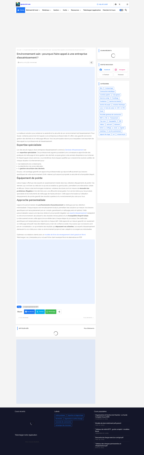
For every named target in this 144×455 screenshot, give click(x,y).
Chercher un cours (109, 10)
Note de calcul (110, 108)
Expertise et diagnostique (75, 415)
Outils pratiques (60, 415)
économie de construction (63, 422)
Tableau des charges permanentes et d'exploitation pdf (108, 444)
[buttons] (115, 4)
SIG (106, 118)
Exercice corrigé (104, 98)
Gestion (56, 10)
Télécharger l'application (92, 10)
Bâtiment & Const (32, 10)
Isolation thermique (119, 104)
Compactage (109, 88)
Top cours (103, 121)
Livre (101, 108)
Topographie (112, 121)
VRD (120, 121)
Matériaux (45, 10)
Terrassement (114, 118)
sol (114, 134)
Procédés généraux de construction (110, 114)
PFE (123, 108)
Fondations (103, 101)
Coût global (116, 95)
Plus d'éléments (89, 328)
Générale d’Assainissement (74, 150)
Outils (65, 10)
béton (102, 128)
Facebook (30, 311)
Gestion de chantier (115, 101)
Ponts (101, 111)
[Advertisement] (72, 30)
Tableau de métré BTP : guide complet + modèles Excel (112, 430)
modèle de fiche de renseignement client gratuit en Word (65, 235)
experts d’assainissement (78, 213)
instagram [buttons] (122, 69)
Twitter (41, 311)
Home (22, 10)
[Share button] (59, 311)
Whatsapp (51, 311)
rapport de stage (105, 134)
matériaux (103, 131)
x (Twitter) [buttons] (106, 74)
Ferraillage (115, 98)
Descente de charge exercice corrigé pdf (109, 437)
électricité (59, 418)
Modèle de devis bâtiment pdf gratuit (108, 423)
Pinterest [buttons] (121, 74)
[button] (121, 10)
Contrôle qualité (105, 95)
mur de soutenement (114, 131)
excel (115, 128)
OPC (118, 108)
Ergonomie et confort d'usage (74, 418)
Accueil (19, 50)
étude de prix (121, 134)
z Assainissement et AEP (30, 50)
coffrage (108, 128)
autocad (109, 124)
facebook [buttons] (107, 69)
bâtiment (117, 124)
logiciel (122, 128)
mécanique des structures (63, 425)
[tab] (20, 10)
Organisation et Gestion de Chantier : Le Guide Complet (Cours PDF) (111, 416)
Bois (101, 88)
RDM (101, 118)
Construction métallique (107, 91)
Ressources (75, 10)
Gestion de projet (105, 104)
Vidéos (102, 124)
